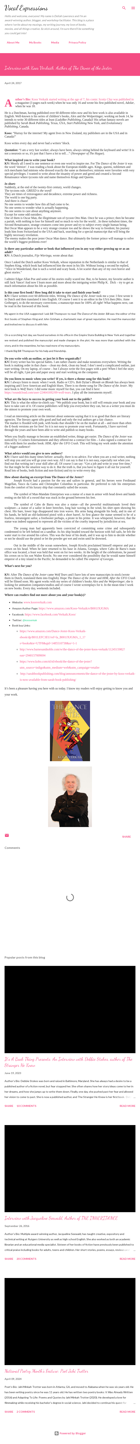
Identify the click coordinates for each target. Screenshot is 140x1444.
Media (53, 42)
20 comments (26, 1258)
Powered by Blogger (70, 1433)
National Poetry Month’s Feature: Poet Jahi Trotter (46, 1371)
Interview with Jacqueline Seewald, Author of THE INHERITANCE (61, 1218)
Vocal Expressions (26, 8)
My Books (33, 42)
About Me (11, 42)
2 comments (26, 1411)
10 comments (26, 1105)
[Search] (124, 7)
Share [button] (126, 836)
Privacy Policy (75, 42)
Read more (127, 1105)
